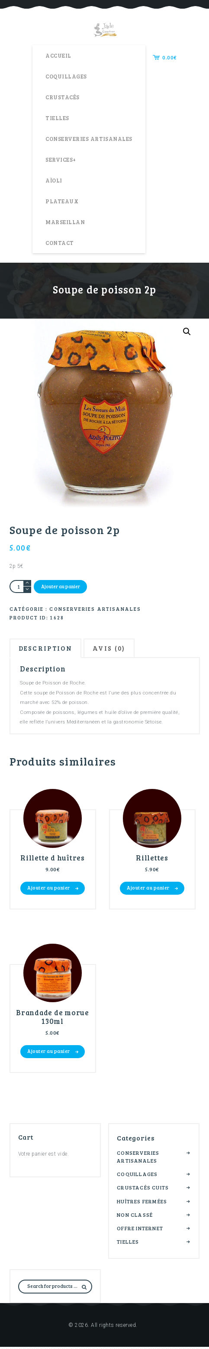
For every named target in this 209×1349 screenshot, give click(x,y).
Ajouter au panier (60, 586)
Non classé (135, 1216)
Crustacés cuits (143, 1189)
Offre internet (140, 1229)
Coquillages (137, 1175)
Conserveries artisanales (95, 608)
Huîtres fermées (142, 1202)
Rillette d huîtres (52, 859)
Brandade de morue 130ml (52, 1018)
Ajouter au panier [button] (48, 889)
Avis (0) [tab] (117, 649)
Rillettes (152, 859)
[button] (187, 331)
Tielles (128, 1243)
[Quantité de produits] (20, 586)
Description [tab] (48, 649)
